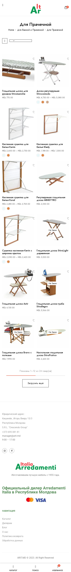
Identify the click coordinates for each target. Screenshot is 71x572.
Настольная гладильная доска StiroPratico (50, 354)
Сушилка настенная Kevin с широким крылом (17, 252)
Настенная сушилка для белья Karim (15, 145)
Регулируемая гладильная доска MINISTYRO (51, 198)
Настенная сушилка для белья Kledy (50, 145)
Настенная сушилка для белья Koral (15, 198)
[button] (66, 8)
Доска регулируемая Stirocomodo (48, 92)
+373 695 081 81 (10, 432)
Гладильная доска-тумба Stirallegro (50, 305)
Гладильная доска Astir (15, 303)
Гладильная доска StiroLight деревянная (52, 252)
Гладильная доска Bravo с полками (17, 354)
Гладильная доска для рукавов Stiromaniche (15, 92)
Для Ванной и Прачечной (30, 30)
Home (11, 30)
